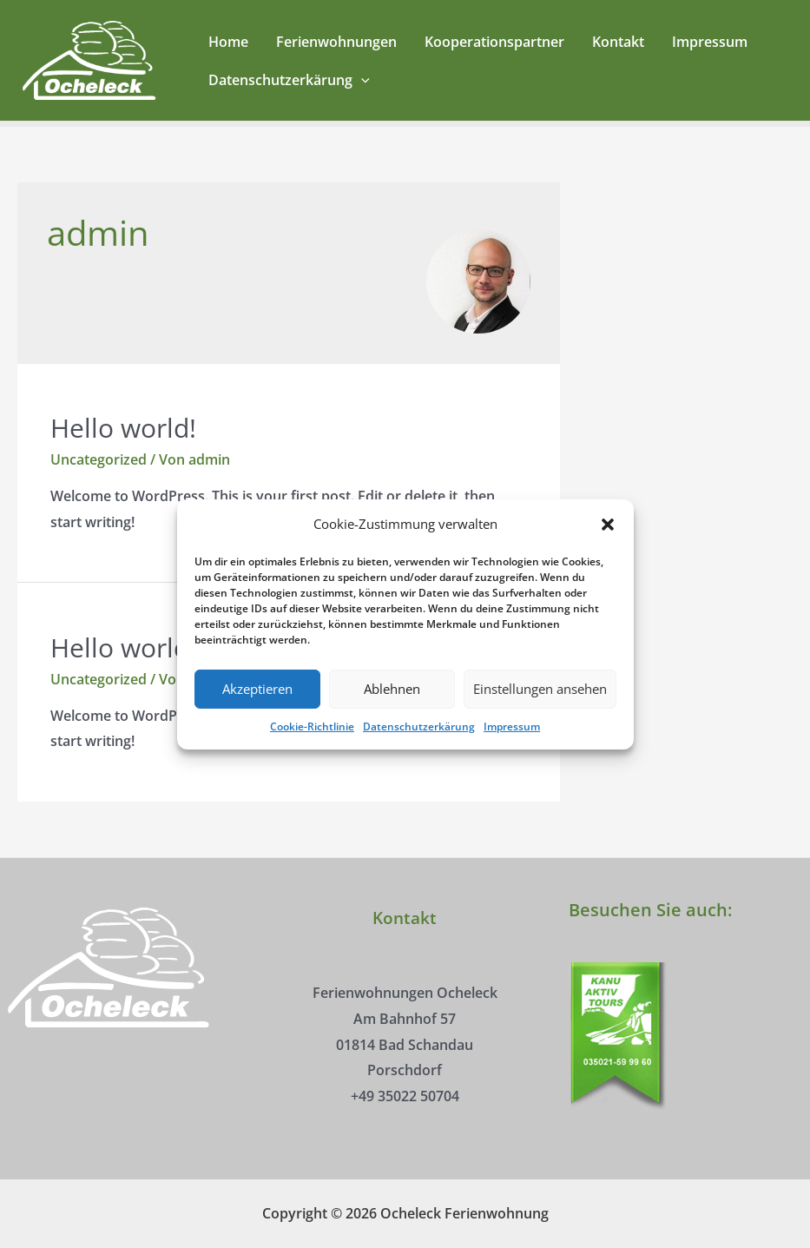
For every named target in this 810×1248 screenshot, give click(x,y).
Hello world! (123, 428)
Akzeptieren (257, 707)
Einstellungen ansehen (540, 707)
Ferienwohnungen (336, 41)
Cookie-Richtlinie (312, 743)
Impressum (512, 743)
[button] (607, 542)
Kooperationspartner (494, 41)
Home (228, 41)
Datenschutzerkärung (419, 743)
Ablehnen (392, 707)
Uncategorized (98, 459)
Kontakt (618, 41)
